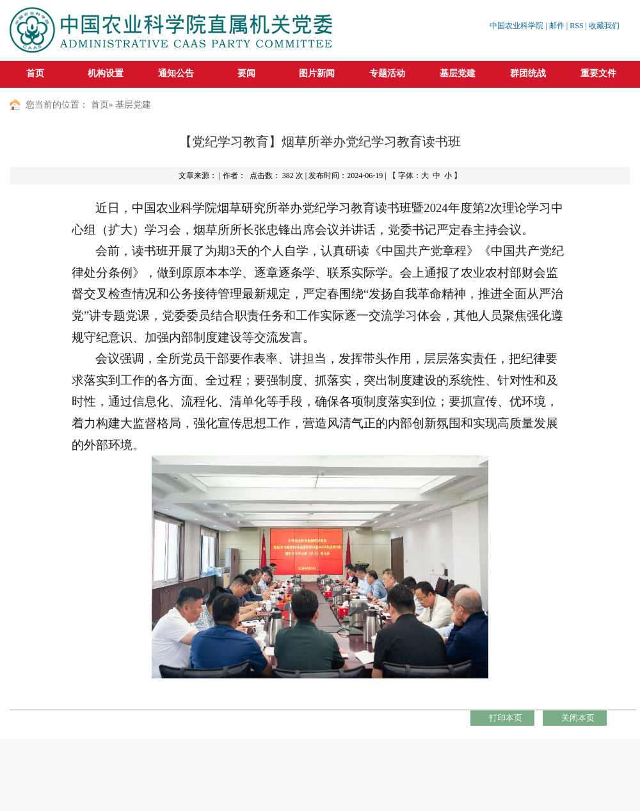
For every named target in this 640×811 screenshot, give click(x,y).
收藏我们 (604, 25)
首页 (35, 73)
